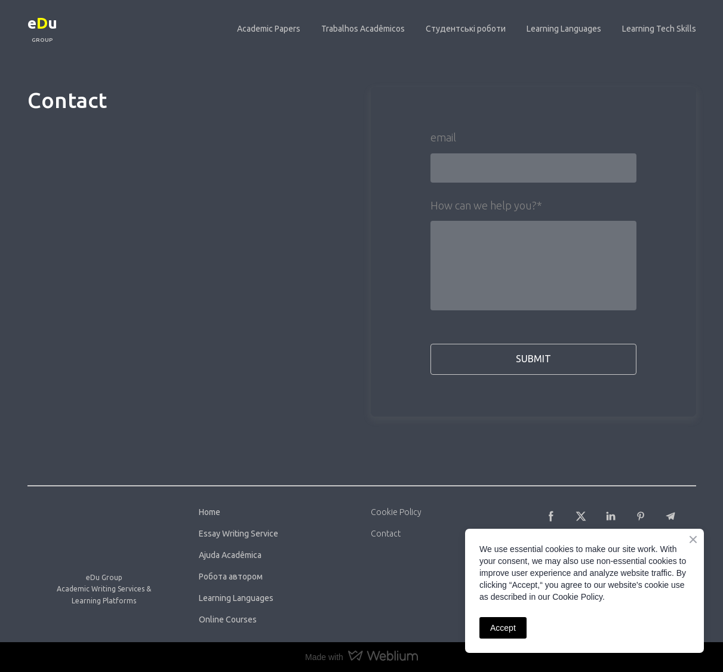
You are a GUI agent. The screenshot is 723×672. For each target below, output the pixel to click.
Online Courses (228, 619)
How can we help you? (486, 205)
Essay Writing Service (238, 533)
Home (209, 512)
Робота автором (231, 576)
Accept (503, 628)
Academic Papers (268, 28)
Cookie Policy (396, 512)
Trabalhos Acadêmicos (363, 28)
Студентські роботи (466, 28)
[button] (551, 516)
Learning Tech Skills (659, 28)
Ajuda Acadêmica (230, 555)
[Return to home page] (42, 21)
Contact (386, 533)
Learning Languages (564, 28)
